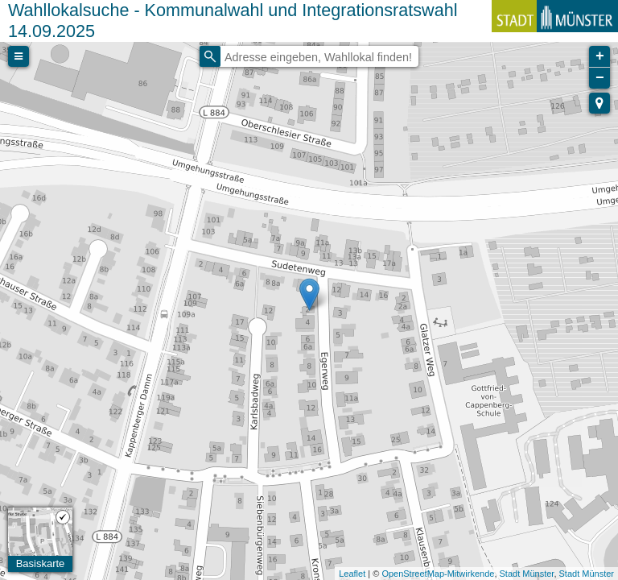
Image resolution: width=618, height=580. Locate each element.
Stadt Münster (527, 573)
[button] (599, 103)
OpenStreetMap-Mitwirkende (437, 573)
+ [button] (599, 56)
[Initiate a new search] (210, 56)
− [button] (599, 78)
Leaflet (352, 573)
